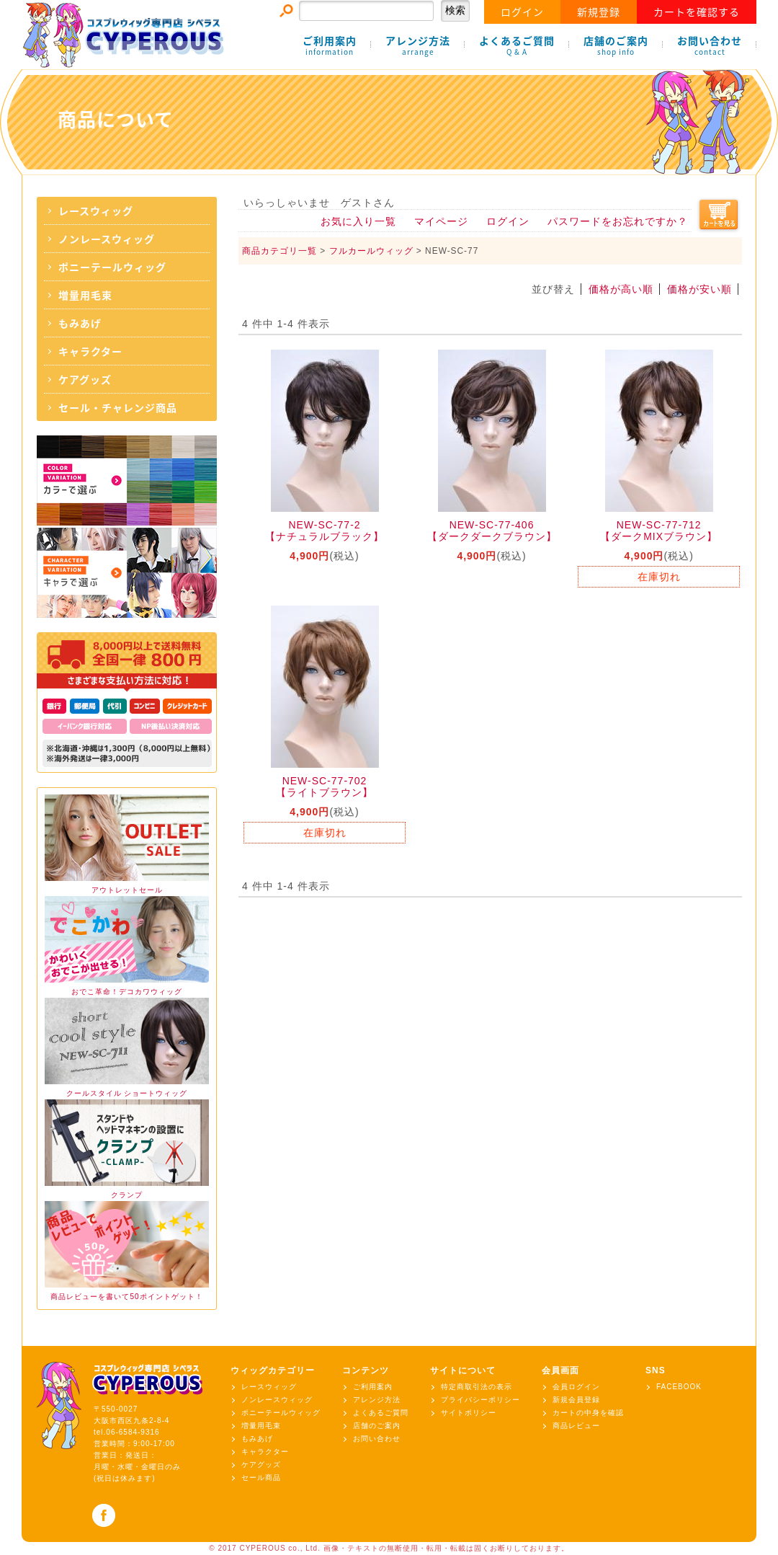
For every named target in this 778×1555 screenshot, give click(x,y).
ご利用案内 (330, 45)
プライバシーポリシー (480, 1400)
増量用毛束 (85, 295)
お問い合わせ (709, 45)
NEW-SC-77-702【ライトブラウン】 (324, 786)
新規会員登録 (576, 1400)
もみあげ (80, 323)
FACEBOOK (679, 1387)
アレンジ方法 (417, 45)
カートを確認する (696, 11)
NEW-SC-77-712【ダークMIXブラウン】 (658, 530)
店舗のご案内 (616, 45)
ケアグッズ (85, 379)
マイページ (441, 221)
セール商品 (261, 1477)
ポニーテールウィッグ (112, 267)
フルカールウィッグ (371, 251)
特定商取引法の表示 (476, 1387)
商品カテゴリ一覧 (279, 251)
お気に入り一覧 (358, 221)
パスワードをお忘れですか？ (617, 221)
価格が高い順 (621, 289)
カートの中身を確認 (588, 1413)
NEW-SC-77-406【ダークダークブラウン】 (492, 530)
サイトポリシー (468, 1413)
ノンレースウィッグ (106, 238)
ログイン (522, 11)
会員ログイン (576, 1387)
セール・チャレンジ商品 (117, 407)
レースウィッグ (95, 210)
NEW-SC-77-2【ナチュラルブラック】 (324, 530)
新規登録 (598, 11)
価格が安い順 (699, 289)
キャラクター (90, 351)
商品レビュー (576, 1426)
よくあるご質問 (517, 45)
